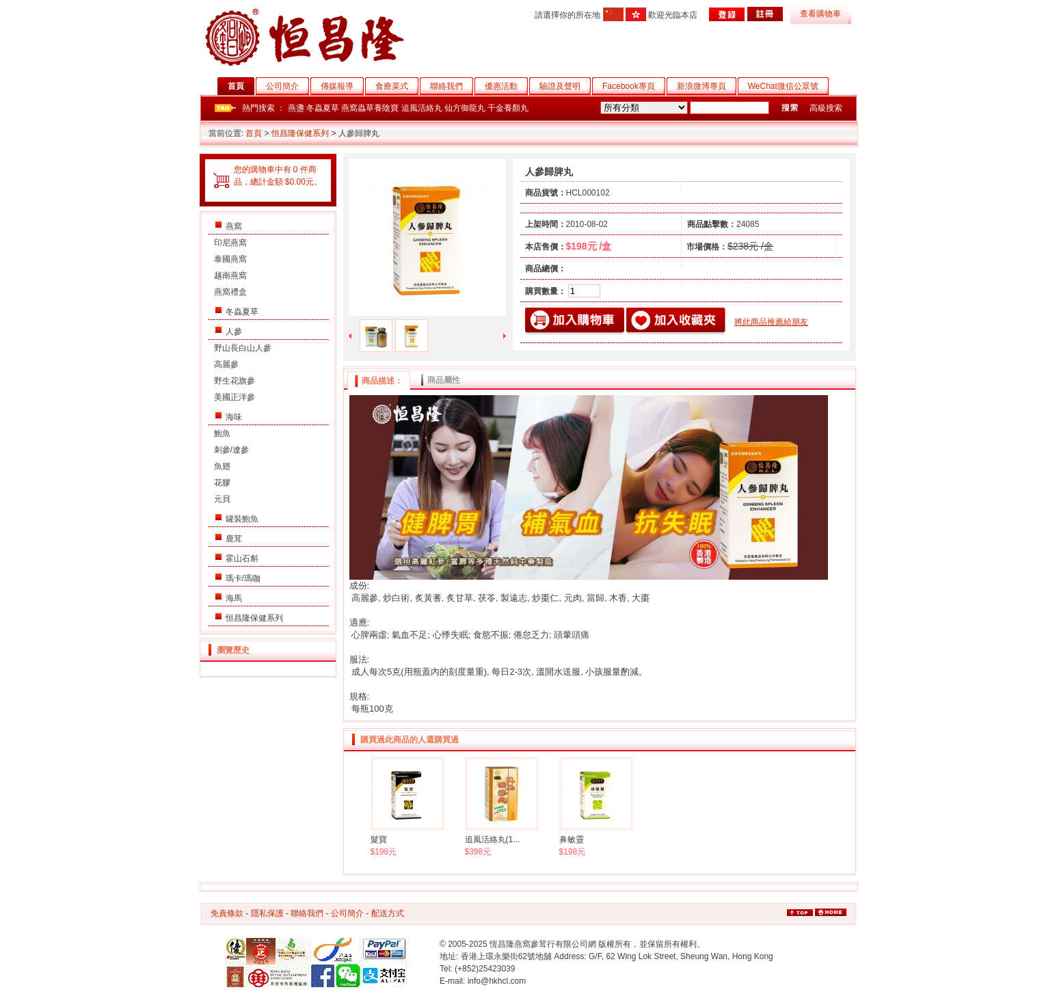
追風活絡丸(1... (492, 839)
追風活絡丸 (421, 108)
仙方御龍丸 (464, 108)
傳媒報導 (342, 86)
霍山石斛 (242, 558)
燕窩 (234, 226)
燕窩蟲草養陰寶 (370, 108)
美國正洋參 (234, 397)
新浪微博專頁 (706, 86)
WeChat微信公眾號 (788, 86)
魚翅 (222, 466)
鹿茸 (234, 538)
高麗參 (226, 364)
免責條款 (227, 913)
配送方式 (387, 913)
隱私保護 (267, 913)
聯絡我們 (451, 86)
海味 (234, 417)
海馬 (234, 598)
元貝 (222, 499)
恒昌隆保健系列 (300, 133)
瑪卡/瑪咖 (243, 578)
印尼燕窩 (230, 242)
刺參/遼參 (231, 450)
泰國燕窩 (230, 259)
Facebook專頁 (633, 86)
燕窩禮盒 (230, 292)
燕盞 (296, 108)
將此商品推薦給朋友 (771, 322)
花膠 (222, 482)
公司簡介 (287, 86)
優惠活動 (506, 86)
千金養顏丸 (507, 108)
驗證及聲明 (565, 86)
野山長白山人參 (242, 348)
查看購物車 (820, 13)
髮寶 (379, 839)
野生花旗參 (234, 381)
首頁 (241, 86)
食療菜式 (396, 86)
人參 (234, 331)
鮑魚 (222, 433)
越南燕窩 (230, 275)
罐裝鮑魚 (242, 519)
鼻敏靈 (571, 839)
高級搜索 (826, 108)
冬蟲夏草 (322, 108)
